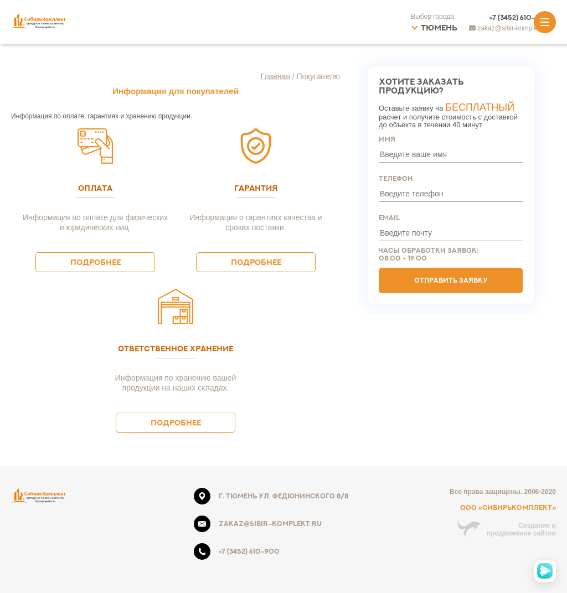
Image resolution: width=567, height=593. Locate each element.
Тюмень (439, 27)
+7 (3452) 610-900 (519, 17)
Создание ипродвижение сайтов (521, 529)
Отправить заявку (451, 280)
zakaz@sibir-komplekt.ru (270, 523)
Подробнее (95, 262)
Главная (275, 76)
